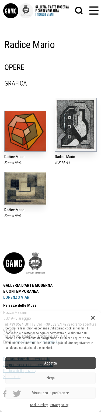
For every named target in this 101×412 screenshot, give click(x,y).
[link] (10, 10)
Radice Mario (14, 156)
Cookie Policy (39, 405)
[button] (93, 318)
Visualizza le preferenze (50, 392)
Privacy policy (59, 405)
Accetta (50, 363)
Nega (51, 378)
